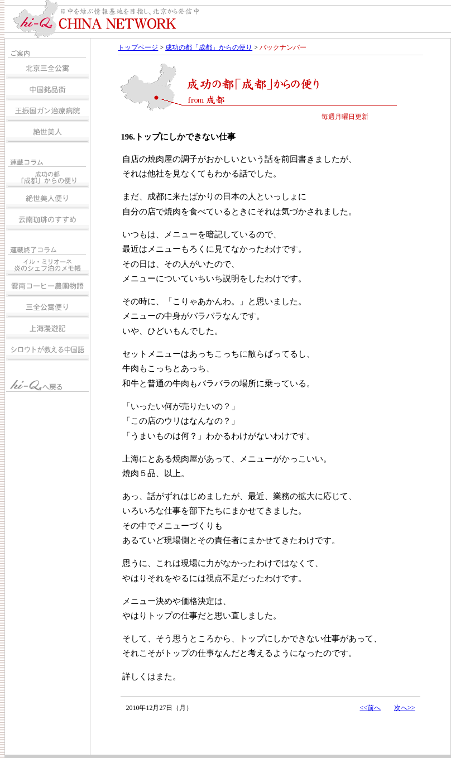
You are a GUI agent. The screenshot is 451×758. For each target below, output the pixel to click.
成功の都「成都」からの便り (208, 47)
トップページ (138, 47)
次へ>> (404, 708)
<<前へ (370, 708)
